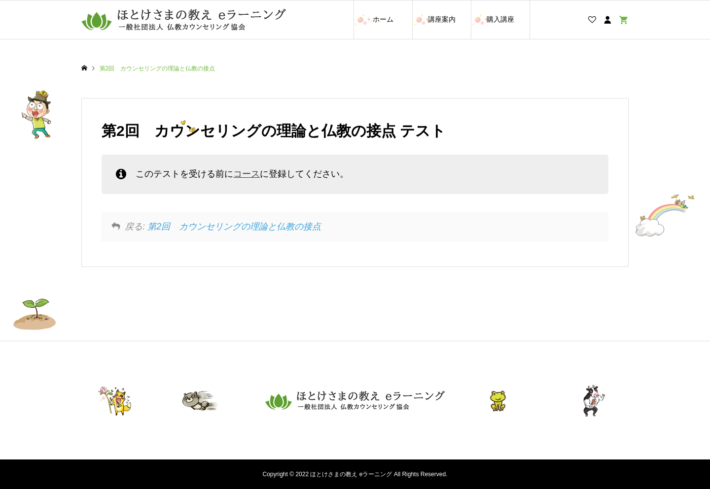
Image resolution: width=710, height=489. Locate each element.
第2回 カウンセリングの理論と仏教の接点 (234, 226)
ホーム (383, 19)
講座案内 (442, 19)
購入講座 (500, 19)
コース (246, 174)
